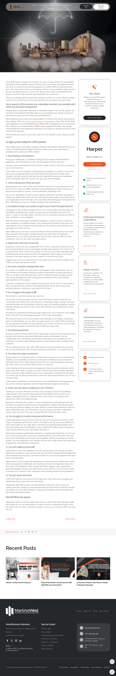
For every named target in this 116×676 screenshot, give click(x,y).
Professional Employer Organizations (40, 121)
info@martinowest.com (92, 628)
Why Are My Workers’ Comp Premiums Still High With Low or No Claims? (56, 584)
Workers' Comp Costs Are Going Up (18, 582)
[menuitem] (34, 5)
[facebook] (7, 641)
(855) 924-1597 (93, 363)
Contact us (48, 507)
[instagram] (16, 641)
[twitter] (11, 641)
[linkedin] (20, 641)
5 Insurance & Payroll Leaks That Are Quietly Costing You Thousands (92, 584)
